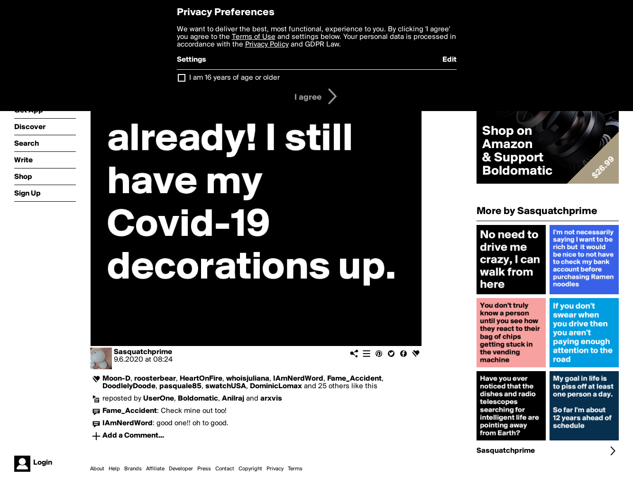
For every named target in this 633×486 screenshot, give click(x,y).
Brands (133, 469)
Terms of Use (253, 37)
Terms (295, 469)
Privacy (275, 469)
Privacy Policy (267, 44)
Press (204, 469)
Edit (449, 60)
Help (114, 469)
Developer (181, 469)
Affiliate (155, 469)
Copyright (250, 469)
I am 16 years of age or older (234, 78)
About (97, 469)
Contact (224, 469)
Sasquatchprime (143, 352)
